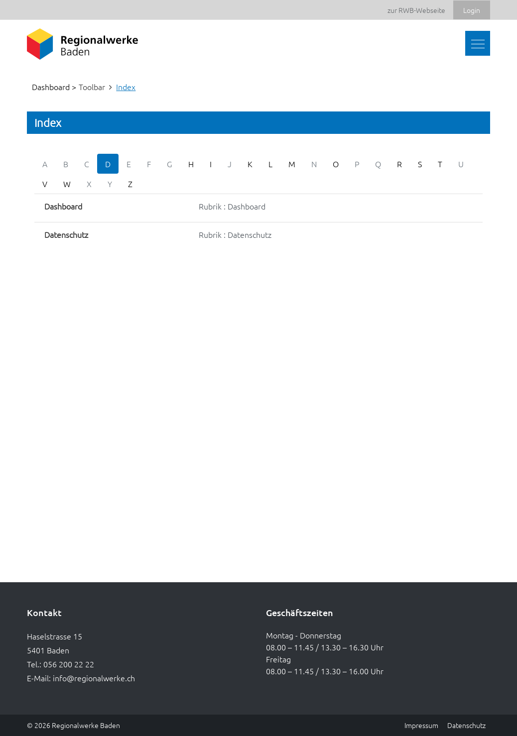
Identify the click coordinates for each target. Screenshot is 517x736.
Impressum (421, 725)
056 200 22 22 (68, 663)
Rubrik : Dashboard (232, 206)
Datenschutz (466, 725)
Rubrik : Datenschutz (235, 234)
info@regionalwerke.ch (94, 677)
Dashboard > (54, 86)
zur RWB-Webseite (416, 10)
